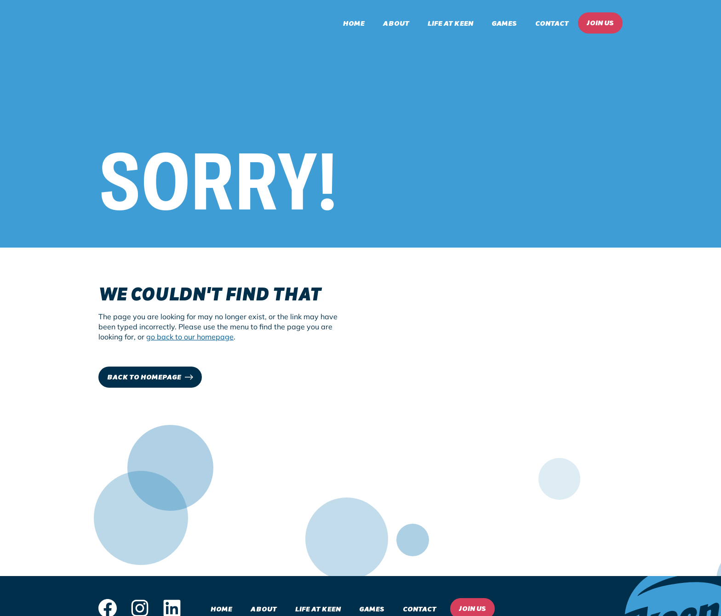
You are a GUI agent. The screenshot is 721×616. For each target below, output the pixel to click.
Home (354, 22)
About (396, 22)
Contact (552, 22)
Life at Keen (450, 22)
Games (504, 22)
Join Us (600, 22)
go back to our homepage (190, 336)
